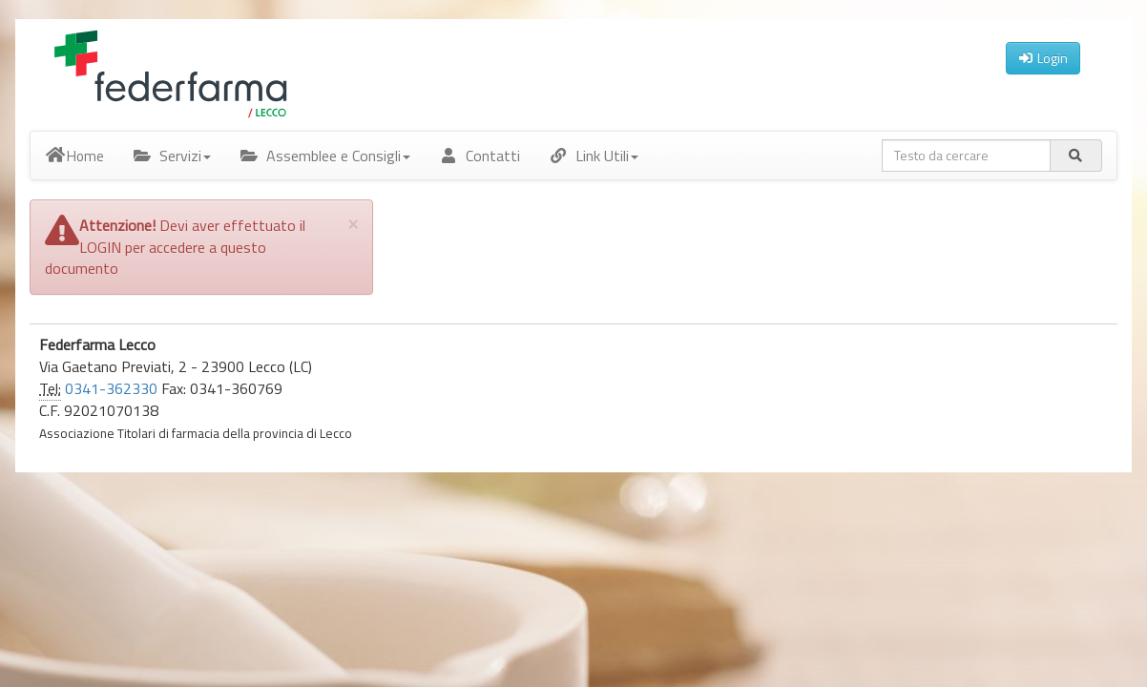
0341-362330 (111, 388)
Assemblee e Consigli (325, 155)
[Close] (353, 223)
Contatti (479, 155)
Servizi (172, 155)
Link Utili (593, 155)
